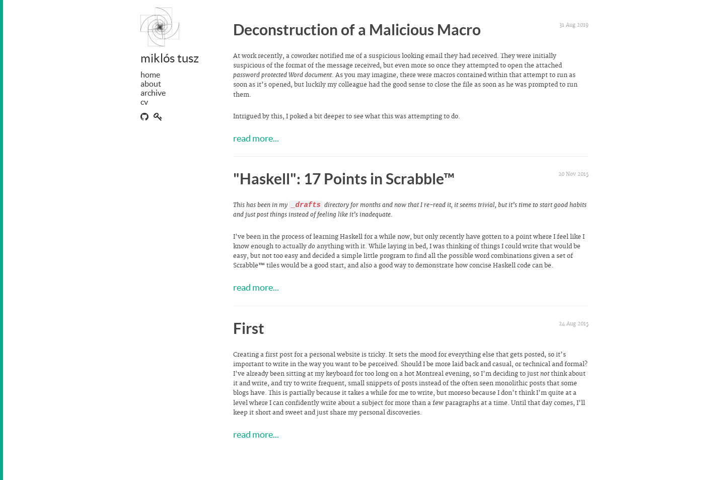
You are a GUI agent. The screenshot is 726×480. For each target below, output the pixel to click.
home (150, 74)
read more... (256, 138)
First (248, 328)
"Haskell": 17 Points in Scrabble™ (344, 178)
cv (144, 101)
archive (153, 92)
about (150, 83)
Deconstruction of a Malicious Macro (357, 29)
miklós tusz (169, 58)
